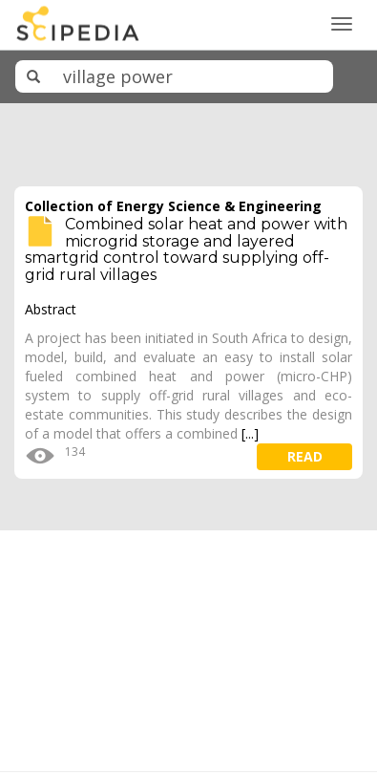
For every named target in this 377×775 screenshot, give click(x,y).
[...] (250, 433)
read (305, 456)
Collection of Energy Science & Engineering (173, 206)
